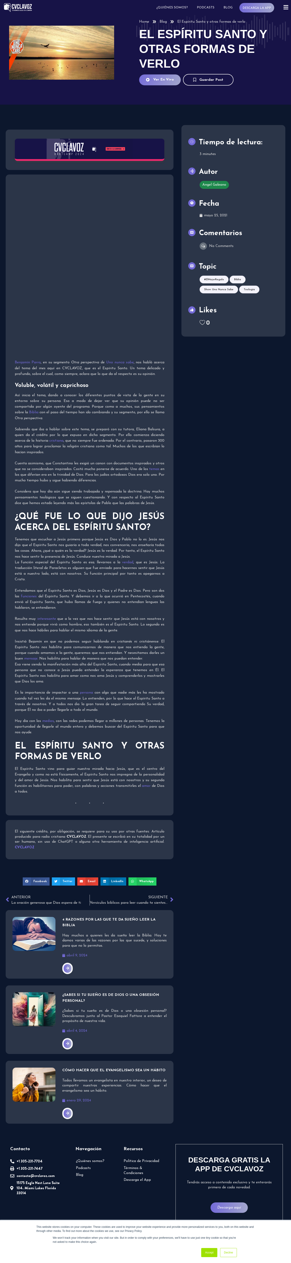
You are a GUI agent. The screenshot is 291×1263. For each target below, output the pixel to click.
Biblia (33, 412)
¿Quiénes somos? (172, 7)
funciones (29, 596)
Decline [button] (228, 1252)
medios (48, 721)
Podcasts (205, 7)
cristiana (56, 441)
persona (86, 692)
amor (146, 786)
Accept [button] (209, 1252)
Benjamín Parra (28, 362)
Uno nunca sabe (120, 362)
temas (154, 469)
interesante (46, 619)
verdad (127, 562)
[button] (36, 881)
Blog (227, 7)
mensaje (31, 658)
